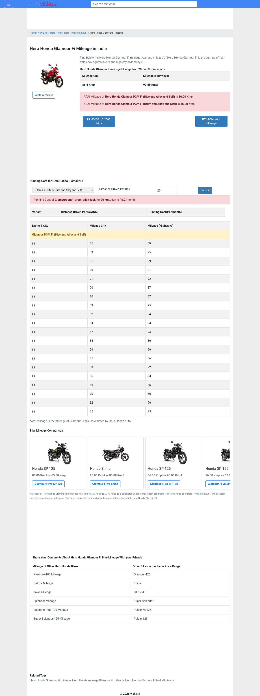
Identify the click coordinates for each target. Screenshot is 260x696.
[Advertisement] (130, 152)
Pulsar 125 (141, 618)
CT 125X (139, 592)
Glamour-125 (142, 574)
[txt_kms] (166, 190)
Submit (205, 190)
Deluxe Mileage (43, 583)
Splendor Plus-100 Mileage (51, 610)
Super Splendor (143, 601)
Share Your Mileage (211, 121)
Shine (137, 583)
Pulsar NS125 (142, 610)
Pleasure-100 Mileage (47, 574)
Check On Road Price (98, 121)
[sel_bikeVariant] (63, 190)
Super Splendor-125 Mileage (52, 618)
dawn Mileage (42, 592)
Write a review (44, 95)
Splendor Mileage (45, 601)
